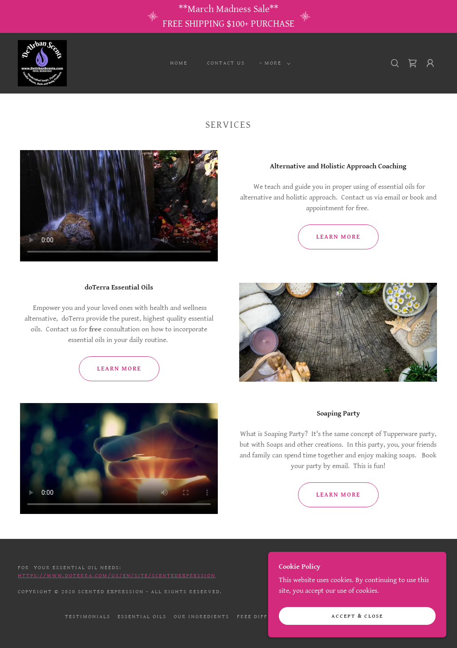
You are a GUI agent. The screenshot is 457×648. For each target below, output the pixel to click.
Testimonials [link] (87, 616)
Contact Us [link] (226, 63)
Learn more (338, 236)
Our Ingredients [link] (201, 616)
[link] (42, 63)
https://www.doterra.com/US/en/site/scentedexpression (117, 576)
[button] (275, 63)
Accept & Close (357, 616)
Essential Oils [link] (142, 616)
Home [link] (179, 63)
